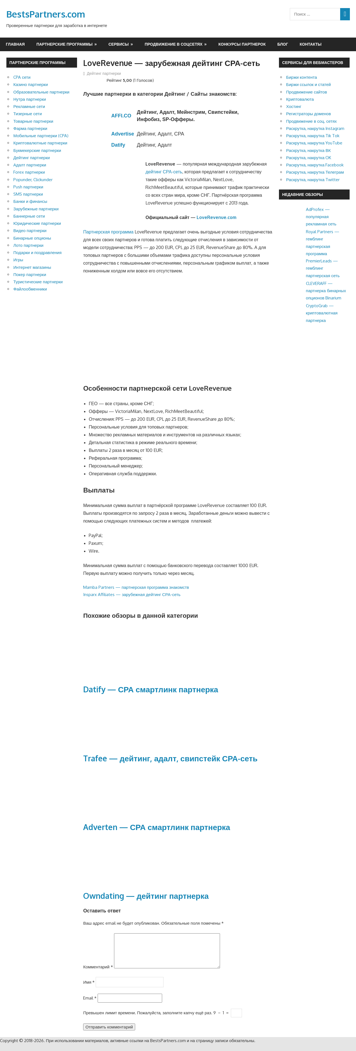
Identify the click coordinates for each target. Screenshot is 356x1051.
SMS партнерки (28, 194)
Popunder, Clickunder (33, 179)
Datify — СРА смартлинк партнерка (150, 689)
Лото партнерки (28, 245)
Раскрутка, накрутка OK (309, 157)
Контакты (311, 44)
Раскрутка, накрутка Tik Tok (313, 135)
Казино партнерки (30, 84)
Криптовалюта (300, 99)
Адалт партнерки (29, 165)
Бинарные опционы (32, 238)
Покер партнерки (29, 274)
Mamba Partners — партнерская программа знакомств (136, 587)
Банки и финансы (30, 201)
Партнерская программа (108, 232)
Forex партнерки (29, 172)
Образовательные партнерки (41, 92)
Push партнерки (28, 186)
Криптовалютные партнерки (40, 143)
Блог (282, 44)
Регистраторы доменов (308, 113)
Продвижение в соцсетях (173, 44)
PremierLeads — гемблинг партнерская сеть (323, 268)
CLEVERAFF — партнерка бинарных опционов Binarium (326, 291)
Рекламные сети (29, 106)
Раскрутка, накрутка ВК (308, 150)
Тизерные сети (27, 113)
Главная (15, 44)
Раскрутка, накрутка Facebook (315, 165)
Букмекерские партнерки (37, 150)
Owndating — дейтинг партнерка (146, 896)
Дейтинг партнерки (104, 73)
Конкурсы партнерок (242, 44)
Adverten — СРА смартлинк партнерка (156, 827)
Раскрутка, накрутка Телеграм (315, 172)
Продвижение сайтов (306, 92)
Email (90, 1004)
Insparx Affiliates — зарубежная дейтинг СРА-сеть (132, 594)
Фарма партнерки (30, 128)
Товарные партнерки (33, 121)
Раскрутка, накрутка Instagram (315, 128)
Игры (18, 259)
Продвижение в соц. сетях (311, 121)
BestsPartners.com (45, 14)
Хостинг (293, 106)
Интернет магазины (32, 267)
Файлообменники (30, 289)
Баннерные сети (29, 216)
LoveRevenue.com (216, 217)
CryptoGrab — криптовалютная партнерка (322, 313)
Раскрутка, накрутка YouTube (314, 143)
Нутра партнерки (29, 99)
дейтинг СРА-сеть (163, 171)
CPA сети (22, 77)
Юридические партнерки (37, 223)
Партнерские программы (64, 44)
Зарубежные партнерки (36, 208)
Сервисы (118, 44)
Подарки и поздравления (37, 252)
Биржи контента (301, 77)
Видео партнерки (29, 230)
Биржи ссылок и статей (308, 84)
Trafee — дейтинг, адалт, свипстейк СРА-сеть (170, 758)
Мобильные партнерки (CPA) (40, 135)
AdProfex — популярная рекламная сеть (321, 217)
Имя (89, 988)
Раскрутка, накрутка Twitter (313, 179)
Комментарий (98, 973)
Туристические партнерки (38, 281)
